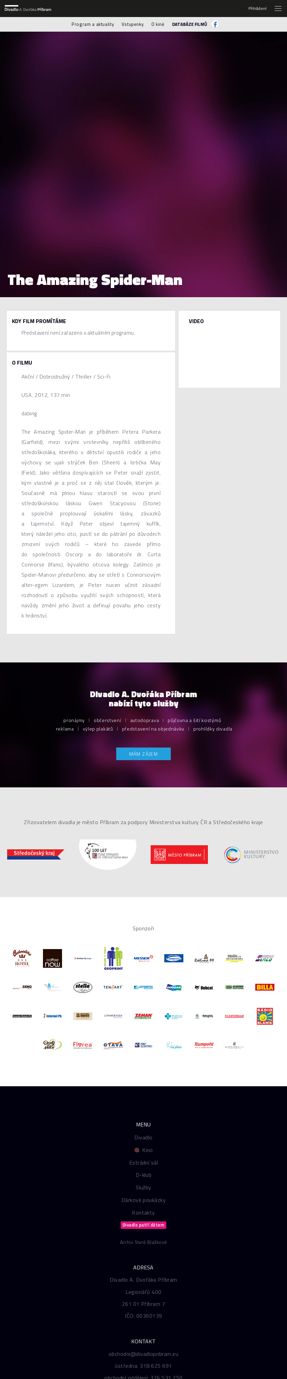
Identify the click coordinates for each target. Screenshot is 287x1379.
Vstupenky (133, 24)
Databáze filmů (189, 24)
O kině (158, 24)
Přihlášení (257, 8)
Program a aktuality (93, 24)
